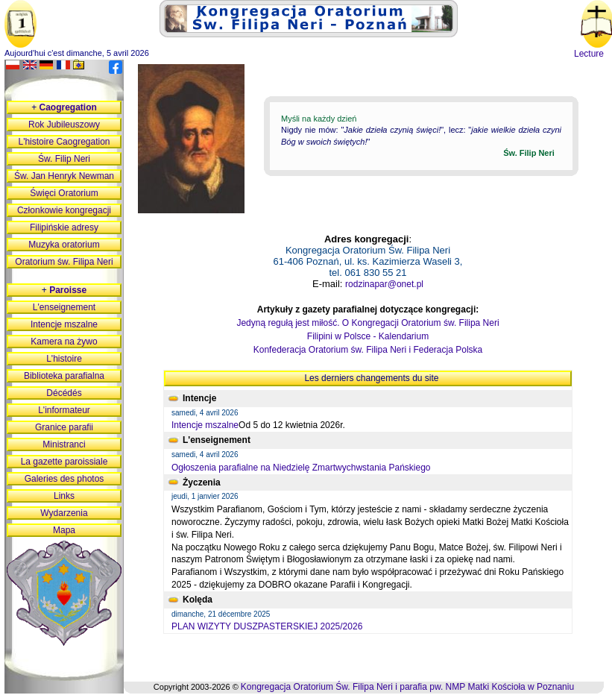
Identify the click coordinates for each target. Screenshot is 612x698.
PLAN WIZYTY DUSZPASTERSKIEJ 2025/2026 (266, 626)
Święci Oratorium (64, 193)
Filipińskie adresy (64, 227)
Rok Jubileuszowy (64, 124)
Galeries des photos (64, 479)
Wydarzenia (63, 513)
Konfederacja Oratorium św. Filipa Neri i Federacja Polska (367, 350)
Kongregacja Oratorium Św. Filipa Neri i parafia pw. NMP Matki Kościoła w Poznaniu (407, 687)
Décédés (63, 393)
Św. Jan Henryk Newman (64, 176)
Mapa (64, 530)
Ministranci (63, 444)
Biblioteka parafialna (64, 376)
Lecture (589, 53)
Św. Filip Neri (64, 159)
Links (64, 496)
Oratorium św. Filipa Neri (64, 262)
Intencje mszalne (205, 425)
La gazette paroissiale (64, 461)
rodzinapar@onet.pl (384, 284)
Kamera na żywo (64, 341)
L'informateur (64, 410)
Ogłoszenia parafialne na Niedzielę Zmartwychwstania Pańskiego (301, 467)
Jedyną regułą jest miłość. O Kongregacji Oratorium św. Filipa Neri (367, 323)
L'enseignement (64, 307)
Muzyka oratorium (63, 244)
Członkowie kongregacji (64, 210)
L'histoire (64, 358)
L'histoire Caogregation (64, 141)
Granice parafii (64, 427)
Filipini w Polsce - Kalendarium (368, 336)
